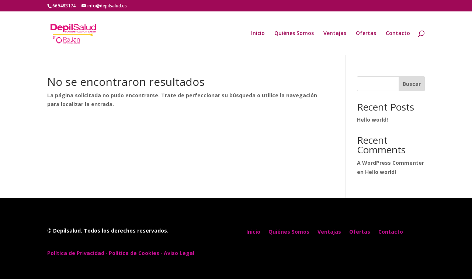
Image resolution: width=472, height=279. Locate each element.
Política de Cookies (134, 253)
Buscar (412, 83)
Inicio (258, 33)
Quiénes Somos (294, 33)
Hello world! (372, 119)
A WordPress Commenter (390, 162)
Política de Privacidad (75, 253)
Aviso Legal (179, 253)
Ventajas (334, 33)
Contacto (398, 33)
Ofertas (366, 33)
